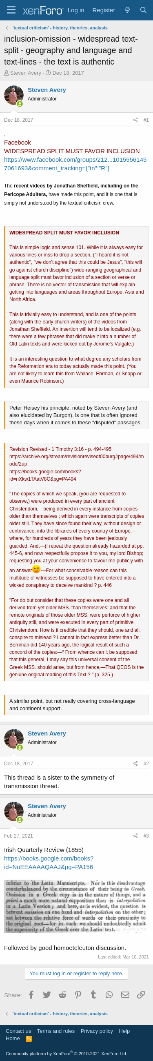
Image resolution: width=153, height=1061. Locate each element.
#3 (146, 836)
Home (13, 1038)
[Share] (136, 120)
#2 (146, 764)
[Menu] (11, 10)
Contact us (18, 1031)
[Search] (143, 10)
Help (124, 1031)
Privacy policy (97, 1031)
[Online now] (20, 104)
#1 (146, 120)
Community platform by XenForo (66, 1053)
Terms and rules (56, 1031)
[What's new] (127, 10)
